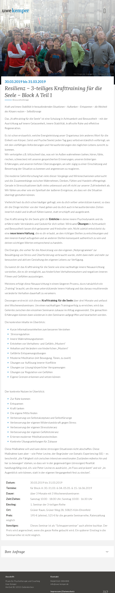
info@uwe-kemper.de (59, 584)
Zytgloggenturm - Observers (95, 74)
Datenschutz (68, 591)
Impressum (55, 591)
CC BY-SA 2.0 (109, 74)
